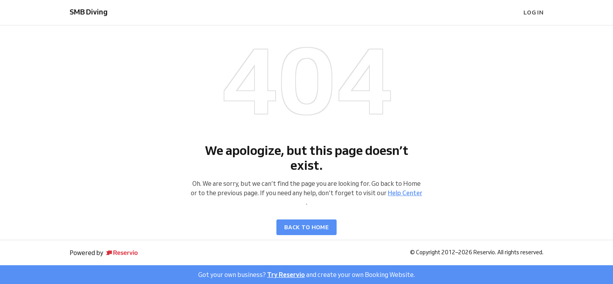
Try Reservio (286, 275)
